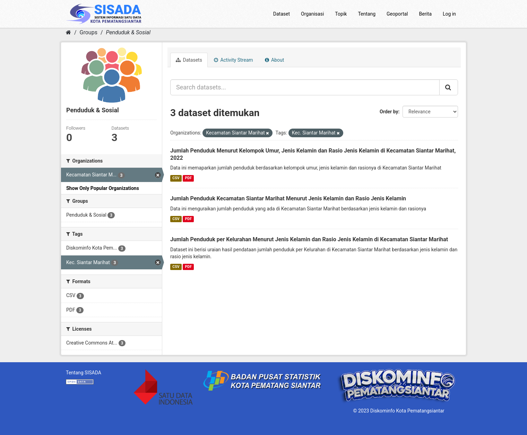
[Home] (68, 32)
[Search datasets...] (305, 87)
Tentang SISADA (83, 372)
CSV (175, 178)
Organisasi (312, 14)
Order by (389, 111)
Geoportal (397, 14)
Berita (425, 14)
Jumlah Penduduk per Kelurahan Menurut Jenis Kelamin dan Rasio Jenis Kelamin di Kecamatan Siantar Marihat (309, 239)
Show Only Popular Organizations (102, 188)
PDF (188, 178)
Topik (341, 14)
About (274, 60)
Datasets (189, 60)
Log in (449, 14)
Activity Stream (233, 60)
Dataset (281, 14)
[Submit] (448, 87)
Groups (88, 32)
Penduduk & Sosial (128, 32)
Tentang (366, 14)
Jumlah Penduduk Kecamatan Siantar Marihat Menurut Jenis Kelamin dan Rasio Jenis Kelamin (288, 198)
